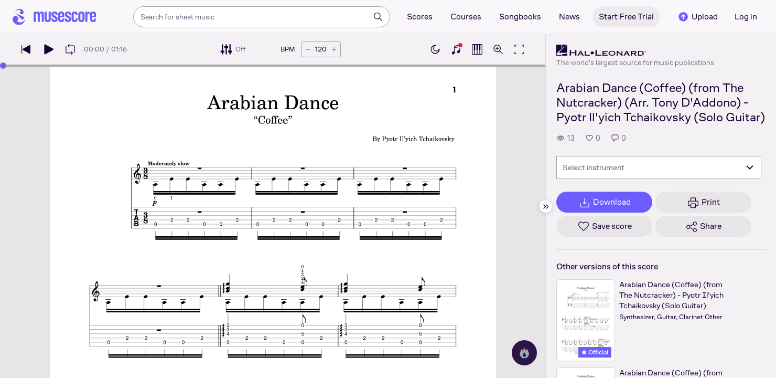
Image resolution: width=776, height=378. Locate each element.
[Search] (378, 17)
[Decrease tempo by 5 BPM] (308, 49)
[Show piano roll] (477, 49)
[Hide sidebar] (546, 206)
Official (594, 352)
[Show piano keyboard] (456, 49)
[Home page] (54, 16)
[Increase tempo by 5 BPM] (334, 49)
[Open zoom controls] (498, 49)
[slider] (3, 65)
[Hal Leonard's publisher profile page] (635, 50)
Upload (697, 16)
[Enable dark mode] (435, 49)
